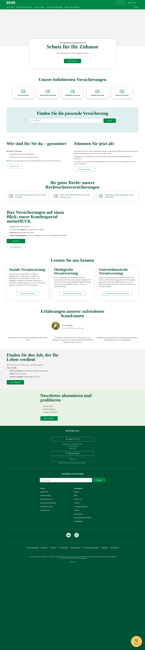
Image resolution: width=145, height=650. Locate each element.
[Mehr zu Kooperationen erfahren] (78, 586)
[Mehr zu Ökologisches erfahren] (72, 358)
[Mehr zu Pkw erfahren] (23, 92)
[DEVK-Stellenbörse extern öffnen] (15, 446)
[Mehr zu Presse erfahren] (76, 568)
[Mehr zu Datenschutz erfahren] (44, 620)
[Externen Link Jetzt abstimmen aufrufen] (84, 209)
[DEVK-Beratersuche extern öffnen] (72, 526)
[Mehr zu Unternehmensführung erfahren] (117, 358)
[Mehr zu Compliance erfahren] (104, 620)
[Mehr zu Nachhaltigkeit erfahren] (78, 594)
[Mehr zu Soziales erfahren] (27, 358)
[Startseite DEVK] (11, 3)
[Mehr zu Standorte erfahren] (77, 583)
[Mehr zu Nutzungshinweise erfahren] (75, 620)
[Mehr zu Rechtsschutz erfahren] (48, 575)
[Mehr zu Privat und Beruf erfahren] (65, 237)
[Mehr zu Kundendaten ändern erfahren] (46, 579)
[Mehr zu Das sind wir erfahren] (15, 206)
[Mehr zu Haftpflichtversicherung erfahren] (72, 92)
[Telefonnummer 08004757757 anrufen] (72, 512)
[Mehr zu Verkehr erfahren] (115, 235)
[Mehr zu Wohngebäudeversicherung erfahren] (72, 61)
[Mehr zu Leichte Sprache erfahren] (45, 583)
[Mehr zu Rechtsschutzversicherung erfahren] (48, 92)
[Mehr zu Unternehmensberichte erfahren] (80, 579)
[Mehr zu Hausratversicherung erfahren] (122, 92)
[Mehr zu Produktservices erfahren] (46, 572)
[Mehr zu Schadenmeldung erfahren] (45, 568)
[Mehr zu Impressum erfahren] (53, 620)
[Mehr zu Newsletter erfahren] (49, 491)
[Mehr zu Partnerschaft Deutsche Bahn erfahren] (82, 590)
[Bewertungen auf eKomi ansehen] (81, 392)
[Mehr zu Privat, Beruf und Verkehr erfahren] (25, 235)
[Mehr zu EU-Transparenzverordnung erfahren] (91, 620)
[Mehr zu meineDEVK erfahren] (44, 564)
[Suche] (42, 120)
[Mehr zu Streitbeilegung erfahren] (63, 620)
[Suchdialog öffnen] (120, 3)
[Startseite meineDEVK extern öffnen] (131, 3)
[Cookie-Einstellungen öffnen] (32, 620)
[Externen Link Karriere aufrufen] (76, 564)
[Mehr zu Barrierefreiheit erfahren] (114, 620)
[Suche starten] (110, 120)
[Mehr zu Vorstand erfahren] (76, 575)
